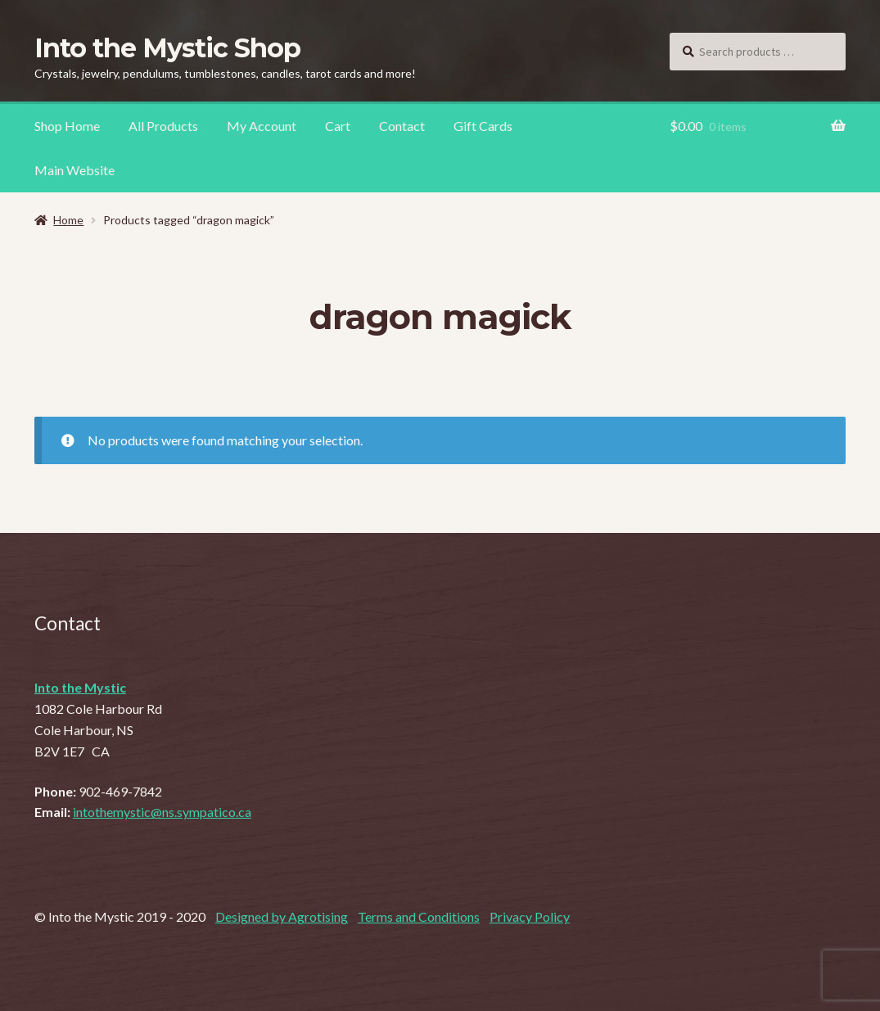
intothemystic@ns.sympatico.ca (162, 811)
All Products (163, 125)
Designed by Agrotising (281, 916)
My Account (261, 125)
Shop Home (67, 125)
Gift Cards (483, 125)
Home (68, 220)
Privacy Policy (530, 916)
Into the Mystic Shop (167, 48)
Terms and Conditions (419, 916)
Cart (337, 125)
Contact (402, 125)
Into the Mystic (80, 687)
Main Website (74, 170)
